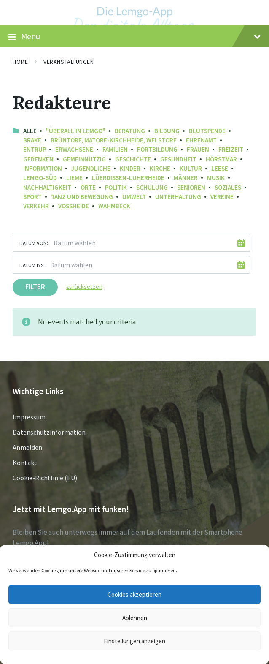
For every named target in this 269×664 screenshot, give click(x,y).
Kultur (191, 168)
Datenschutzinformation (49, 432)
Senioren (191, 187)
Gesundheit (178, 159)
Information (42, 168)
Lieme (74, 178)
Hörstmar (221, 159)
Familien (115, 149)
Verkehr (36, 206)
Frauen (198, 149)
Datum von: (33, 242)
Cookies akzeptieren (134, 595)
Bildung (167, 131)
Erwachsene (74, 149)
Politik (116, 187)
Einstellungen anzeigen (134, 641)
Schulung (152, 187)
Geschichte (133, 159)
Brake (32, 140)
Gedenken (38, 159)
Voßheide (73, 206)
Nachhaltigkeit (47, 187)
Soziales (228, 187)
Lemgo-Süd (40, 178)
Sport (32, 197)
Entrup (34, 149)
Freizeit (230, 149)
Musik (216, 178)
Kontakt (25, 462)
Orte (88, 187)
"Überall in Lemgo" (75, 131)
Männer (186, 178)
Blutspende (207, 131)
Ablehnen (134, 618)
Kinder (130, 168)
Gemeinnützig (84, 159)
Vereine (222, 197)
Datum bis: (32, 264)
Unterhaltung (178, 197)
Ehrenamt (201, 140)
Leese (219, 168)
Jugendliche (90, 168)
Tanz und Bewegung (82, 197)
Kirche (160, 168)
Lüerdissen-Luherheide (128, 178)
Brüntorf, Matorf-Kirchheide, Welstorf (114, 140)
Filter (35, 286)
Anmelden (27, 447)
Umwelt (134, 197)
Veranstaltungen (68, 61)
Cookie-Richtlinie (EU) (45, 478)
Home (20, 61)
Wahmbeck (114, 206)
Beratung (130, 131)
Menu (134, 36)
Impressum (29, 417)
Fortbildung (157, 149)
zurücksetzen (84, 287)
